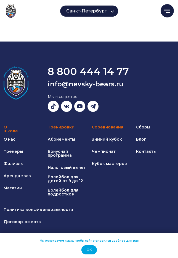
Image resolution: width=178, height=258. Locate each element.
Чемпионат (104, 151)
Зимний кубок (107, 139)
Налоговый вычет (67, 167)
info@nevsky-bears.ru (86, 84)
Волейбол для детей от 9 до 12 (65, 178)
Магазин (13, 187)
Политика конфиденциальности (38, 209)
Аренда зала (17, 175)
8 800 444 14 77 (88, 71)
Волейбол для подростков (63, 192)
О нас (9, 139)
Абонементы (61, 139)
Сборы (143, 127)
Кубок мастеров (109, 163)
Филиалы (13, 163)
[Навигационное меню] (167, 11)
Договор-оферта (22, 221)
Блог (141, 139)
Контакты (146, 151)
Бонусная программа (60, 153)
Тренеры (13, 151)
